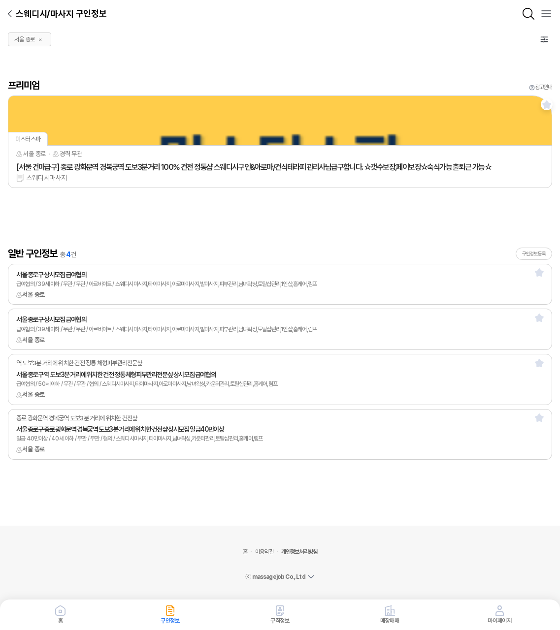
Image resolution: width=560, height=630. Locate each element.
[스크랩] (547, 104)
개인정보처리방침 (299, 551)
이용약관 (264, 551)
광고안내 (543, 87)
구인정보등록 (534, 253)
